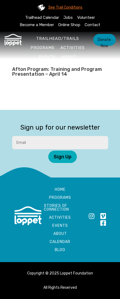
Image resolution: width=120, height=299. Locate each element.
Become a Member (37, 24)
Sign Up (62, 157)
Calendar (60, 242)
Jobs (68, 17)
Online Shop (69, 24)
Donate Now (104, 41)
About (69, 57)
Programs (42, 47)
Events (47, 57)
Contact (92, 24)
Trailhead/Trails (57, 38)
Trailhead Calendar (42, 17)
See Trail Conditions (65, 7)
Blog (60, 250)
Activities (72, 47)
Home (60, 190)
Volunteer (86, 17)
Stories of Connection (56, 208)
